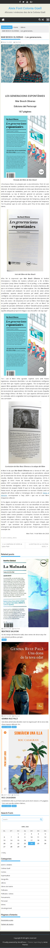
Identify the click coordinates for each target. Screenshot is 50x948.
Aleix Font (17, 42)
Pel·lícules (4, 890)
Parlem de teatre (7, 924)
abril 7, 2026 (6, 795)
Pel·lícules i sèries (7, 894)
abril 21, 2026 (6, 629)
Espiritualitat (5, 875)
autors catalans (7, 538)
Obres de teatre (7, 886)
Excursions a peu (7, 920)
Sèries (3, 904)
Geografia (4, 879)
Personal (4, 901)
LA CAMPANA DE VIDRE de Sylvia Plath (12, 545)
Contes (3, 872)
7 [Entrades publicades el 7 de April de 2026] (11, 837)
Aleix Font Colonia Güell (25, 8)
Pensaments (5, 897)
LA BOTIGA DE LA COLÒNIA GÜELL (38, 545)
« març (3, 853)
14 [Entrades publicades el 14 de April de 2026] (11, 840)
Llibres (15, 538)
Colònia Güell (5, 868)
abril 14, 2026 (6, 716)
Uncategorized (6, 908)
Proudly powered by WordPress (14, 942)
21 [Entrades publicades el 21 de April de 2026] (11, 843)
